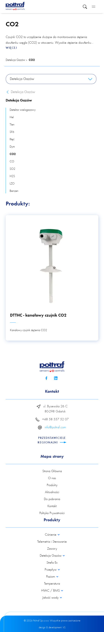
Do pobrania (52, 499)
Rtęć (12, 139)
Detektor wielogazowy (23, 110)
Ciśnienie (51, 535)
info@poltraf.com (55, 427)
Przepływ (51, 570)
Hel (12, 117)
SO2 (12, 168)
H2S (12, 176)
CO (12, 161)
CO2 (32, 60)
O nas (52, 478)
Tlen (12, 124)
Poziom (51, 577)
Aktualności (52, 492)
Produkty (52, 485)
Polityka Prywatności (52, 513)
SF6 (12, 132)
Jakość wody (51, 597)
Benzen (14, 191)
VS (64, 627)
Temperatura (52, 584)
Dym (12, 146)
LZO (12, 183)
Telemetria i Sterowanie (52, 542)
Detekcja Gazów (15, 60)
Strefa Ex (52, 563)
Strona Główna (52, 471)
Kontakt (52, 506)
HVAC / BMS (51, 590)
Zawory (52, 549)
